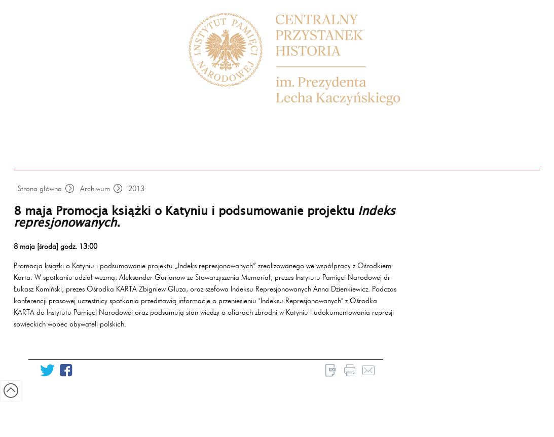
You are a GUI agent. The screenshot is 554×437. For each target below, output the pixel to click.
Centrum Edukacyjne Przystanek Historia (305, 59)
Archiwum (95, 188)
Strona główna (40, 188)
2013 (136, 188)
